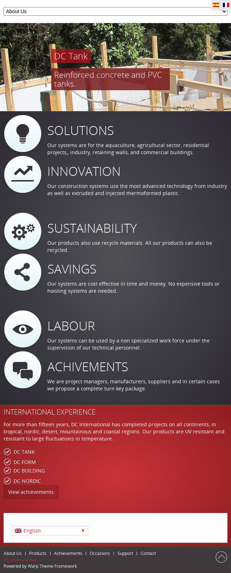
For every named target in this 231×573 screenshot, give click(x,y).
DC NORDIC (27, 480)
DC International (20, 560)
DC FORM (25, 462)
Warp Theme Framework (52, 566)
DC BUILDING (29, 470)
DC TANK (24, 451)
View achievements (31, 491)
